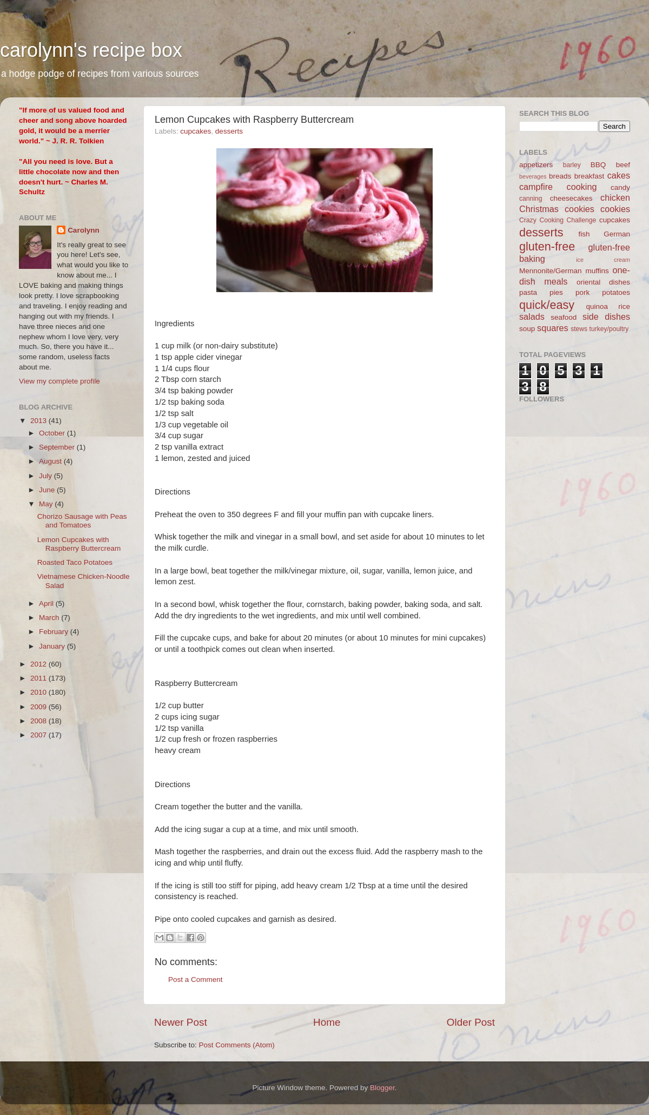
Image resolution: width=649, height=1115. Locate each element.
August (51, 461)
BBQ (598, 165)
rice (624, 306)
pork (582, 292)
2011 (39, 678)
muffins (596, 271)
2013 (39, 421)
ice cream (603, 259)
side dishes (606, 316)
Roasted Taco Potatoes (74, 562)
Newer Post (180, 1022)
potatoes (616, 292)
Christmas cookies (556, 209)
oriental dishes (603, 282)
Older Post (471, 1022)
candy (620, 187)
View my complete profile (59, 381)
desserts (229, 131)
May (47, 504)
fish (584, 234)
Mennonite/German (550, 271)
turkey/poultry (609, 329)
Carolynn (84, 230)
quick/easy (546, 305)
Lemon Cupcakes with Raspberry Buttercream (79, 544)
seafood (564, 317)
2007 (39, 735)
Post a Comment (195, 979)
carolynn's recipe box (91, 50)
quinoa (597, 306)
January (53, 646)
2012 (39, 664)
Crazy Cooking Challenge (557, 220)
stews (579, 329)
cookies (615, 209)
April (47, 603)
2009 (39, 707)
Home (326, 1022)
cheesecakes (571, 198)
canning (530, 198)
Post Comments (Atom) (237, 1045)
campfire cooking (558, 187)
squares (552, 328)
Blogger (382, 1088)
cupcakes (195, 131)
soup (527, 329)
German (617, 234)
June (48, 490)
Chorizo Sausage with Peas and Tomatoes (82, 520)
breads (560, 176)
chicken (615, 197)
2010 (39, 692)
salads (532, 316)
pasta (528, 292)
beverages (532, 176)
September (58, 447)
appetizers (536, 165)
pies (556, 292)
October (53, 433)
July (46, 476)
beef (623, 165)
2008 (39, 721)
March (50, 617)
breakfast (589, 176)
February (54, 632)
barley (572, 165)
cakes (618, 175)
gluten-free (547, 246)
